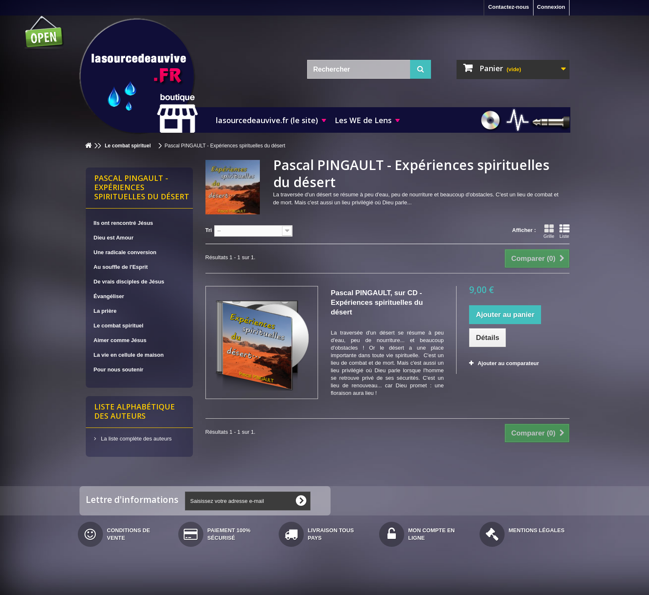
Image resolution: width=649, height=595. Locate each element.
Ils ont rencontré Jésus (123, 223)
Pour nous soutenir (119, 369)
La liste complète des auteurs (136, 438)
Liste (564, 231)
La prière (105, 311)
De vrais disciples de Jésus (129, 281)
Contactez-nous (508, 7)
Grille (549, 231)
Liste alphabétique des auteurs (134, 411)
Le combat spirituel (119, 325)
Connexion (551, 7)
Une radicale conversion (125, 252)
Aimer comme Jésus (120, 340)
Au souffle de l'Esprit (121, 267)
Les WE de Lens (363, 120)
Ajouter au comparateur (508, 363)
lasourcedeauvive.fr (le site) (267, 120)
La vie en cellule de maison (129, 355)
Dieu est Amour (114, 237)
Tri (208, 230)
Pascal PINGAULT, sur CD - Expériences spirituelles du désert (377, 302)
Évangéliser (109, 296)
